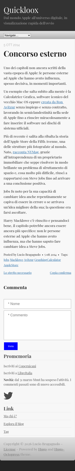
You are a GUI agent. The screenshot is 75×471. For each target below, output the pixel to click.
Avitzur (29, 260)
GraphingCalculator (47, 260)
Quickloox (21, 10)
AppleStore (11, 265)
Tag (6, 431)
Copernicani (27, 366)
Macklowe (16, 260)
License (10, 449)
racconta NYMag (26, 152)
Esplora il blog (14, 424)
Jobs (6, 260)
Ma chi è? (10, 416)
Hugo (42, 449)
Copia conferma (60, 273)
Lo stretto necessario (18, 273)
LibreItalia (25, 373)
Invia (11, 346)
